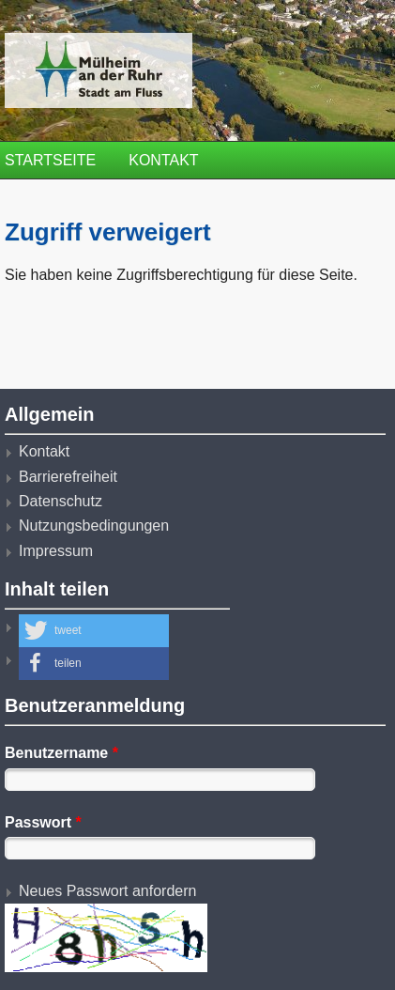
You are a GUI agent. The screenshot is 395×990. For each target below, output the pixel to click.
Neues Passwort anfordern (107, 891)
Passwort (43, 822)
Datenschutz (60, 501)
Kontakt (163, 160)
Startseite (50, 160)
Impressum (56, 551)
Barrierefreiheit (68, 477)
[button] (94, 630)
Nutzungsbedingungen (94, 526)
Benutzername (61, 753)
